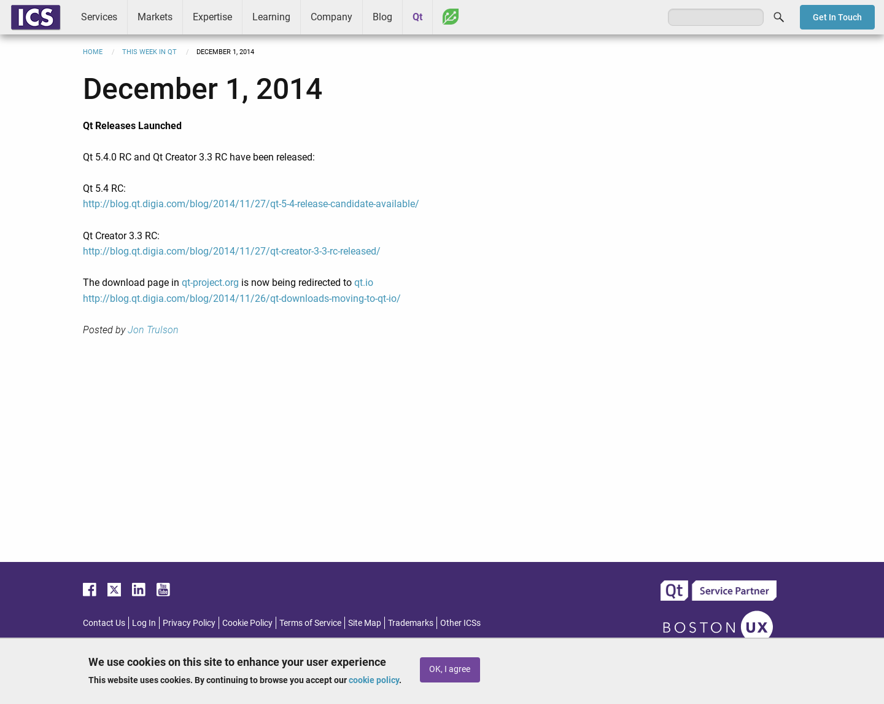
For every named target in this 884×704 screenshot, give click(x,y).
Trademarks (410, 623)
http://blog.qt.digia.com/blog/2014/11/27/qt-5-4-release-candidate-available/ (251, 204)
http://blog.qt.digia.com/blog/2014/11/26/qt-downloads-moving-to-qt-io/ (242, 298)
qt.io (363, 282)
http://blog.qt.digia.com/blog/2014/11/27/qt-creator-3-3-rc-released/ (232, 251)
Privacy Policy (189, 623)
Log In (144, 623)
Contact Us (104, 623)
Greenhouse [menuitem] (451, 17)
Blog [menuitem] (382, 17)
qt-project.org (210, 282)
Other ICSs (460, 623)
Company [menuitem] (331, 17)
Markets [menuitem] (155, 17)
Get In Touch (837, 17)
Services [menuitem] (99, 17)
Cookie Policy (247, 623)
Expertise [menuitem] (212, 17)
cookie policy (374, 680)
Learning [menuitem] (271, 17)
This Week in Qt (149, 52)
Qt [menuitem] (417, 17)
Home (93, 52)
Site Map (364, 623)
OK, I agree (449, 669)
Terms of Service (310, 623)
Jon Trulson (153, 330)
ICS (35, 17)
